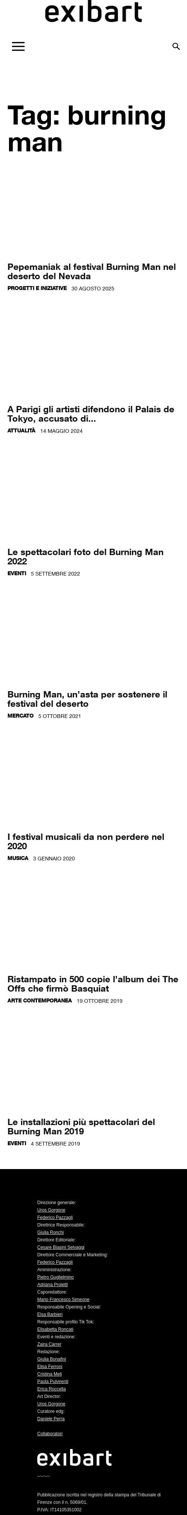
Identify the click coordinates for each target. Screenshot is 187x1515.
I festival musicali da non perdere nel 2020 (85, 841)
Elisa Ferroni (49, 1366)
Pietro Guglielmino (55, 1277)
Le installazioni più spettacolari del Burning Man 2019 (81, 1126)
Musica (17, 858)
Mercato (20, 715)
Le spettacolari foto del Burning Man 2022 (85, 556)
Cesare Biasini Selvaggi (61, 1247)
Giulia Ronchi (50, 1232)
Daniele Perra (50, 1418)
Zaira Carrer (49, 1344)
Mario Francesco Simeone (63, 1299)
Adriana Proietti (52, 1284)
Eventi (16, 573)
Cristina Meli (49, 1374)
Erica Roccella (51, 1389)
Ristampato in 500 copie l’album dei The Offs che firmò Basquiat (92, 983)
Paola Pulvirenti (52, 1381)
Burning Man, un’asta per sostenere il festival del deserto (87, 699)
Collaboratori (50, 1433)
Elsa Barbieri (50, 1314)
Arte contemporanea (39, 1000)
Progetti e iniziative (37, 288)
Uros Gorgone (51, 1210)
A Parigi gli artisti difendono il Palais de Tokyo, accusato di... (90, 413)
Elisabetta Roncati (55, 1329)
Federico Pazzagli (55, 1217)
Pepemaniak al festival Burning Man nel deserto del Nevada (91, 271)
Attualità (21, 430)
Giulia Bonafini (51, 1359)
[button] (176, 44)
